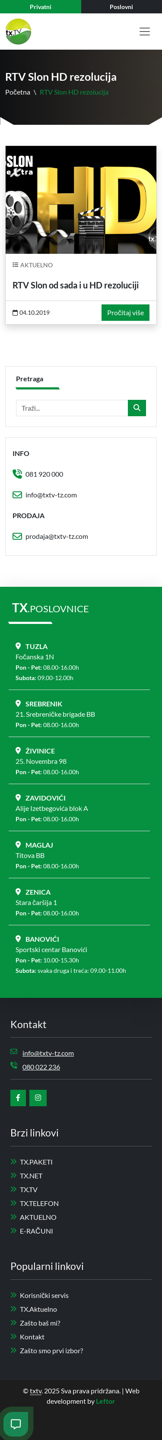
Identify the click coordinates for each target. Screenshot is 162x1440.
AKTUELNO (33, 1217)
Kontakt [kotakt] (27, 1336)
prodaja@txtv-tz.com (56, 536)
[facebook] (18, 1098)
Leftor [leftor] (105, 1401)
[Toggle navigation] (145, 31)
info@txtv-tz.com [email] (48, 1053)
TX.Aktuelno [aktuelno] (33, 1309)
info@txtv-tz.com (51, 495)
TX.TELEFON (34, 1203)
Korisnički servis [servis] (39, 1295)
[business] (121, 6)
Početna (17, 92)
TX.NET (26, 1175)
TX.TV (24, 1189)
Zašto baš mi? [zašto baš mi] (35, 1323)
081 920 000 (44, 474)
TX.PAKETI (31, 1162)
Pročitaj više (125, 312)
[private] (40, 6)
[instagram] (38, 1098)
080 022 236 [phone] (41, 1067)
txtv (35, 1390)
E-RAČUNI (31, 1231)
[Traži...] (72, 408)
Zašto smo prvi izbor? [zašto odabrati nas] (46, 1350)
